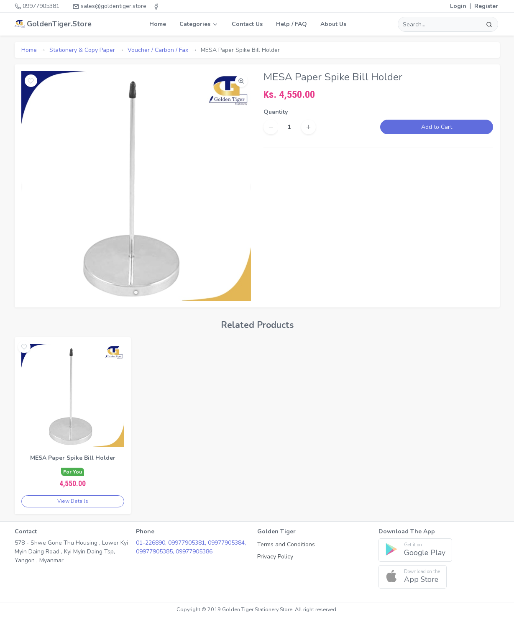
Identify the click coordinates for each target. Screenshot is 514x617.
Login (458, 6)
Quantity (275, 112)
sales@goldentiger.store (109, 6)
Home (157, 24)
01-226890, (152, 543)
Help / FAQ (291, 24)
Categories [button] (198, 24)
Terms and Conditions (286, 544)
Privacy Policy (275, 557)
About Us (333, 24)
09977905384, (227, 543)
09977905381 (37, 6)
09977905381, (188, 543)
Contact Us (247, 24)
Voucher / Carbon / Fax (158, 50)
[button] (136, 292)
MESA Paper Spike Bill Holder (72, 458)
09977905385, (156, 552)
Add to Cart (436, 127)
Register (486, 6)
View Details (72, 501)
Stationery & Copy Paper (82, 50)
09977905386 (194, 552)
